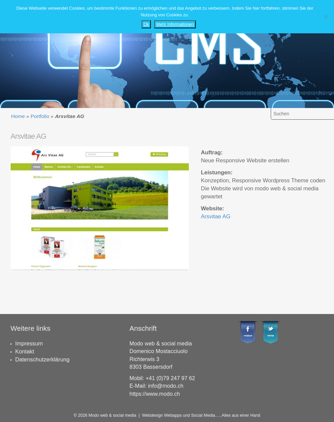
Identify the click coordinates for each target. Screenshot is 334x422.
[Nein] (325, 16)
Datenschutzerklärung (42, 359)
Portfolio (40, 116)
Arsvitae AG (215, 216)
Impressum (29, 343)
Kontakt (24, 351)
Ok (146, 24)
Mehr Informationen (175, 24)
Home (18, 116)
